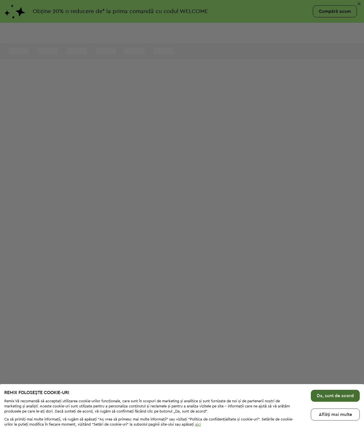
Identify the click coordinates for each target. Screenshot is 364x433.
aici (198, 405)
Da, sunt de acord (335, 377)
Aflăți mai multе (335, 395)
